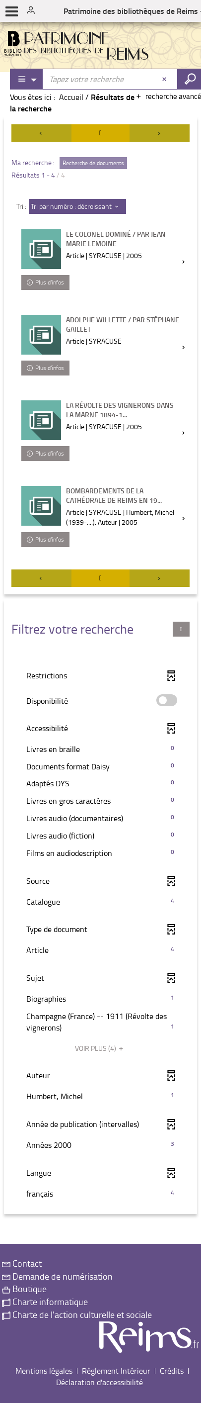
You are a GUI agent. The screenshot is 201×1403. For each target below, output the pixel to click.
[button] (100, 749)
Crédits (172, 1370)
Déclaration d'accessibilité (99, 1382)
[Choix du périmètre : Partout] (26, 79)
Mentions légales (43, 1370)
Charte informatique (45, 1302)
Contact (22, 1263)
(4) (100, 1048)
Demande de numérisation (57, 1276)
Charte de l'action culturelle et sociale (77, 1314)
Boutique (24, 1289)
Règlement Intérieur (116, 1370)
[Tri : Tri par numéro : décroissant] (77, 206)
